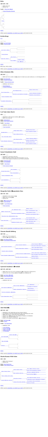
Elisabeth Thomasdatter (7, 92)
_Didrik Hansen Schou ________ (19, 393)
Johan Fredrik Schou (7, 388)
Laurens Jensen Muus (9, 297)
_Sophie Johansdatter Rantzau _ (20, 309)
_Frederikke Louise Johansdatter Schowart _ (36, 405)
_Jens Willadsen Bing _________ (32, 233)
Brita (3, 22)
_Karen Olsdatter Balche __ (32, 140)
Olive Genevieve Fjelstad (8, 177)
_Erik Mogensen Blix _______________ (21, 96)
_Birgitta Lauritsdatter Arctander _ (21, 100)
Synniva (5, 342)
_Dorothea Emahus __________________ (39, 277)
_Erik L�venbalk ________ (32, 303)
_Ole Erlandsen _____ (15, 181)
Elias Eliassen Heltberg (8, 256)
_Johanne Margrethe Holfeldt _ (19, 408)
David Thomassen (6, 91)
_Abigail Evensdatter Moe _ (32, 150)
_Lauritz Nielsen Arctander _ (35, 99)
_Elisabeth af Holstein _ (32, 305)
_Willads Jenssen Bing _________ (18, 234)
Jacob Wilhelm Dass (8, 218)
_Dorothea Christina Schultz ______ (23, 276)
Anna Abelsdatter (6, 348)
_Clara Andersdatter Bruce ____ (32, 235)
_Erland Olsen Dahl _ (5, 183)
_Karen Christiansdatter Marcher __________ (36, 394)
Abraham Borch (7, 128)
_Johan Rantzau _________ (32, 308)
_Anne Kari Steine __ (5, 64)
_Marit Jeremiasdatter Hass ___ (32, 225)
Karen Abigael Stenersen (8, 129)
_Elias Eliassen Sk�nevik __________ (39, 260)
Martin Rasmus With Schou (7, 400)
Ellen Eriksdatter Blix (7, 103)
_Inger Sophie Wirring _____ (19, 143)
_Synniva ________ (5, 368)
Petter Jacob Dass (6, 220)
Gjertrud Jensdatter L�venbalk (9, 312)
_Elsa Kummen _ (13, 66)
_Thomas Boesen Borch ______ (19, 139)
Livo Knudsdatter (7, 173)
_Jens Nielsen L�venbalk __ (7, 306)
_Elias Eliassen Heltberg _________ (23, 261)
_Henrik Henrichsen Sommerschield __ (39, 270)
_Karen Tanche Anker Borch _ (19, 153)
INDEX (1, 33)
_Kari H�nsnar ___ (21, 67)
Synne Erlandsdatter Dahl (7, 188)
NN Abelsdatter (6, 352)
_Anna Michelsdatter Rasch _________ (39, 266)
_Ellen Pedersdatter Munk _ (7, 317)
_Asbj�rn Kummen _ (21, 65)
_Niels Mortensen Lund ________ (32, 237)
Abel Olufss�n (5, 363)
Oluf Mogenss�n (7, 341)
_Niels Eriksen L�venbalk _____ (20, 304)
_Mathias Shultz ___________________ (39, 275)
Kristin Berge (5, 58)
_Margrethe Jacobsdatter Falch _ (18, 228)
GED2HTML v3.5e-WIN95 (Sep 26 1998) (15, 36)
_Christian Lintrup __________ (19, 404)
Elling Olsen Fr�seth (9, 9)
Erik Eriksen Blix (7, 84)
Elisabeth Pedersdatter (8, 85)
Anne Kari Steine (7, 47)
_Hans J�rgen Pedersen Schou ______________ (36, 392)
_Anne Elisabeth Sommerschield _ (8, 274)
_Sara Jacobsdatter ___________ (32, 239)
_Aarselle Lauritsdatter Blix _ (32, 229)
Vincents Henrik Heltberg (7, 268)
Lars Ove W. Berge (7, 46)
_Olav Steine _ (13, 61)
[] (1, 71)
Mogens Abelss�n (6, 350)
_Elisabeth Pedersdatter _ (6, 108)
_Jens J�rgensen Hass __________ (18, 224)
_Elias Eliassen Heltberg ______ (8, 263)
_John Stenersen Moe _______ (19, 149)
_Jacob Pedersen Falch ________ (32, 227)
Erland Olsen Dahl (7, 172)
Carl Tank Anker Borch (7, 146)
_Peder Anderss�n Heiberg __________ (39, 264)
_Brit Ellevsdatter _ (15, 185)
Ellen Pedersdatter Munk (8, 295)
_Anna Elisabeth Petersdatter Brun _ (39, 273)
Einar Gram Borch (6, 135)
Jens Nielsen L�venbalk (8, 294)
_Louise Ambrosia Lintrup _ (7, 406)
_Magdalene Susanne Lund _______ (18, 238)
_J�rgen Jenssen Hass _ (6, 226)
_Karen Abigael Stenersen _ (7, 151)
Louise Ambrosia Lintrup (8, 389)
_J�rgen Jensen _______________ (33, 223)
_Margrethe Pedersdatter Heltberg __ (39, 262)
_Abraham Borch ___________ (7, 141)
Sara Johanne (7, 131)
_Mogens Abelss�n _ (13, 356)
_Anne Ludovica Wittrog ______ (19, 397)
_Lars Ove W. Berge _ (5, 53)
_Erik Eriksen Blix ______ (6, 98)
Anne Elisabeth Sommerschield (10, 257)
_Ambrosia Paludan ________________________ (36, 409)
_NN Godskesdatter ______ (32, 310)
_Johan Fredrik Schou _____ (7, 395)
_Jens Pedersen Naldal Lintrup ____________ (36, 403)
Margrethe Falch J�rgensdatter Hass (10, 231)
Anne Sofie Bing (7, 216)
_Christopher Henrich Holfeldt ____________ (36, 407)
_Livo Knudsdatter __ (5, 193)
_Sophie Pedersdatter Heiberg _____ (23, 265)
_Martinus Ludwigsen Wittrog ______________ (36, 396)
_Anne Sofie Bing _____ (6, 236)
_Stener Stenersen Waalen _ (32, 148)
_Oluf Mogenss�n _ (5, 358)
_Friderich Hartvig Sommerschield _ (23, 272)
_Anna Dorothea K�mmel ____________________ (36, 398)
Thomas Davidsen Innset (9, 87)
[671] (1, 41)
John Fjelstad (7, 175)
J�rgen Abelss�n (6, 351)
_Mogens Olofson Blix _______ (35, 95)
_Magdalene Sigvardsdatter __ (35, 101)
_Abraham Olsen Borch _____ (32, 138)
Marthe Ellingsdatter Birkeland (9, 11)
